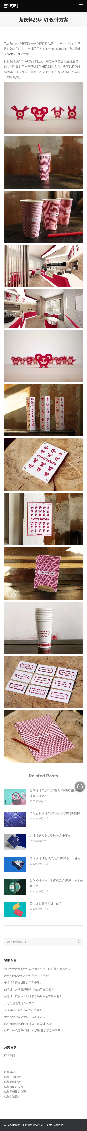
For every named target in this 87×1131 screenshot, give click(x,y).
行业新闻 (9, 1055)
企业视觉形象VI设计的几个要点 (50, 835)
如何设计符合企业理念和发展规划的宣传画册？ (56, 883)
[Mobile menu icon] (81, 6)
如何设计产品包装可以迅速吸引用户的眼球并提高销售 (56, 793)
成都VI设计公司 (13, 1086)
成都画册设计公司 (15, 1091)
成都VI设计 (11, 1072)
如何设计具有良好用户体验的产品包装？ (56, 858)
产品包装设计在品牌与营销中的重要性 (55, 813)
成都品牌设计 (12, 1081)
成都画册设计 (12, 1076)
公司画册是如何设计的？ (46, 903)
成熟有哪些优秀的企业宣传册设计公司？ (29, 1023)
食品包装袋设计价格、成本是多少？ (26, 1016)
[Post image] (15, 797)
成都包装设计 (12, 1096)
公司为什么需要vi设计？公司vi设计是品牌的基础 (33, 1030)
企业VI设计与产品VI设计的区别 (23, 1010)
